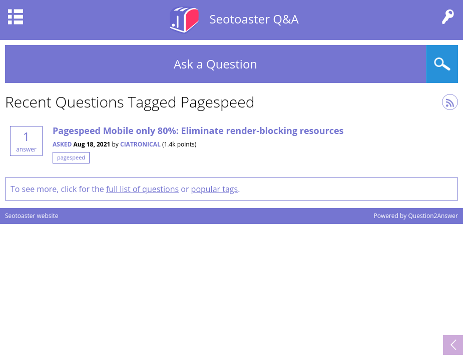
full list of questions (142, 189)
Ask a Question (215, 64)
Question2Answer (433, 216)
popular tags (214, 189)
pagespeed (71, 157)
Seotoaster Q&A (253, 18)
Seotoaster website (32, 216)
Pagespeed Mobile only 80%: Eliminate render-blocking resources (198, 130)
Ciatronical (140, 144)
